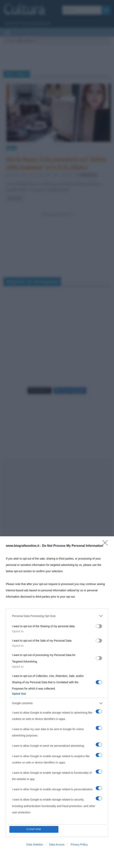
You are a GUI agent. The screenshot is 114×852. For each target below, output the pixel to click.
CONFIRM (34, 829)
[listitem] (57, 616)
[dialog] (57, 694)
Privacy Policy (79, 844)
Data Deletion (34, 844)
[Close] (106, 544)
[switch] (99, 626)
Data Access (56, 844)
